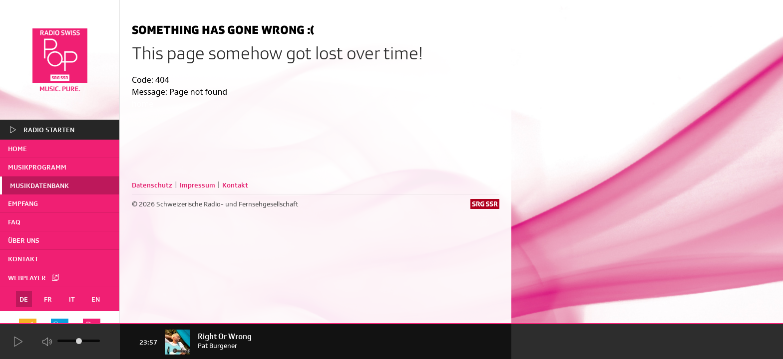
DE (23, 299)
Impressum (197, 184)
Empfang (23, 203)
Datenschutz (152, 184)
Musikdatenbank (39, 185)
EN (95, 299)
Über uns (23, 240)
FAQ (14, 222)
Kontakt (23, 259)
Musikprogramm (37, 167)
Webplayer (34, 277)
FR (48, 299)
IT (72, 299)
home (17, 149)
